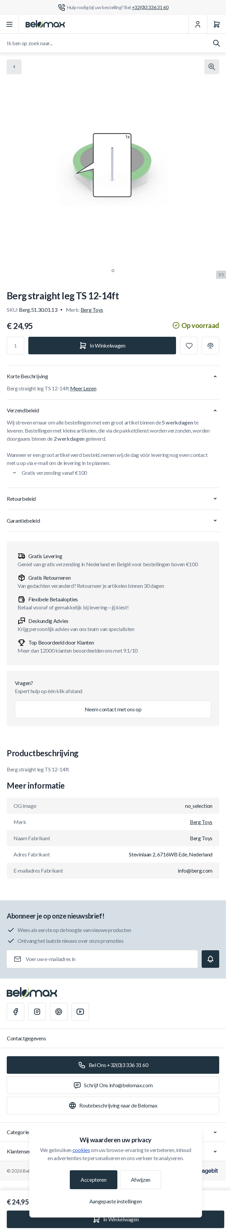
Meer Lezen (83, 388)
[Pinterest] (58, 1011)
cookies (81, 1150)
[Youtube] (80, 1011)
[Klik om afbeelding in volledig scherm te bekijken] (211, 66)
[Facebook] (15, 1011)
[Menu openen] (9, 24)
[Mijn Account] (197, 24)
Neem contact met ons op (113, 709)
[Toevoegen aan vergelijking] (210, 345)
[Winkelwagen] (216, 24)
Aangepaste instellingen (115, 1201)
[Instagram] (37, 1011)
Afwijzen (140, 1179)
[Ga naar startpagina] (45, 24)
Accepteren (94, 1179)
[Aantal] (15, 345)
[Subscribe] (210, 959)
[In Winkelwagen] (102, 345)
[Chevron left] (14, 66)
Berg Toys (92, 309)
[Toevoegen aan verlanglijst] (189, 345)
